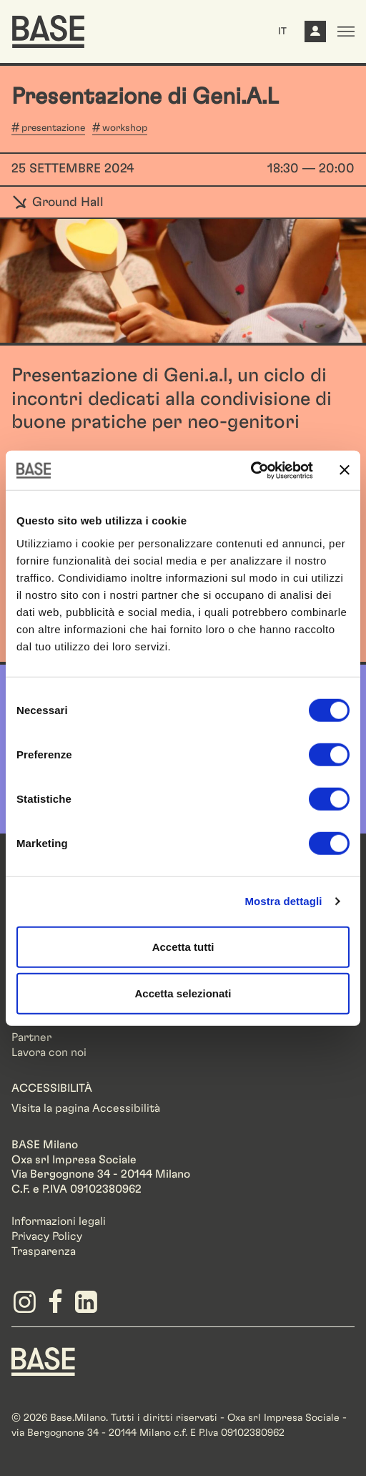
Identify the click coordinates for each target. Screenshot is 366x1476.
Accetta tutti (183, 946)
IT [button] (282, 31)
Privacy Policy (46, 1236)
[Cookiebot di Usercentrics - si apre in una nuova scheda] (250, 470)
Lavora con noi (48, 1052)
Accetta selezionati (182, 993)
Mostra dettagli (283, 901)
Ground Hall (57, 202)
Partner (31, 1037)
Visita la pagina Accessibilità (85, 1108)
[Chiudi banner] (345, 470)
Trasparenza (43, 1251)
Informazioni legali (58, 1221)
